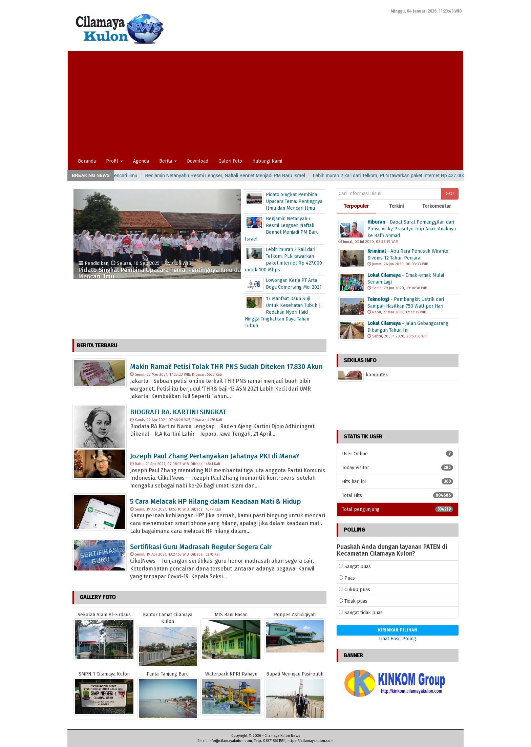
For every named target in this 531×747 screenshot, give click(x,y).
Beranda (87, 161)
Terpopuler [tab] (356, 206)
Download (197, 161)
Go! (450, 193)
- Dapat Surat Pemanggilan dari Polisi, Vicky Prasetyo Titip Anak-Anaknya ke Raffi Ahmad (411, 228)
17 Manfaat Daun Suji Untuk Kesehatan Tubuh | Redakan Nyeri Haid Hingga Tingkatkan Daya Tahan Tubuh (283, 312)
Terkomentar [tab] (436, 206)
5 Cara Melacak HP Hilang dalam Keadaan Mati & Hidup (215, 501)
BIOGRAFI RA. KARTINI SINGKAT (178, 412)
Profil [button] (114, 161)
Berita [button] (168, 161)
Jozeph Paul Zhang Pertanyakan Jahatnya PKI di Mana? (214, 456)
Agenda (141, 161)
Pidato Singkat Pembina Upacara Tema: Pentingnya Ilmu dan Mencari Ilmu (134, 175)
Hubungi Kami (267, 161)
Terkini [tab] (396, 206)
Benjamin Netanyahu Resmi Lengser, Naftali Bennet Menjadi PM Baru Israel (301, 175)
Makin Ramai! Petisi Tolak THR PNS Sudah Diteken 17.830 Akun (226, 366)
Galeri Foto (230, 161)
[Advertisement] (263, 102)
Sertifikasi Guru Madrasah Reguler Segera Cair (201, 547)
